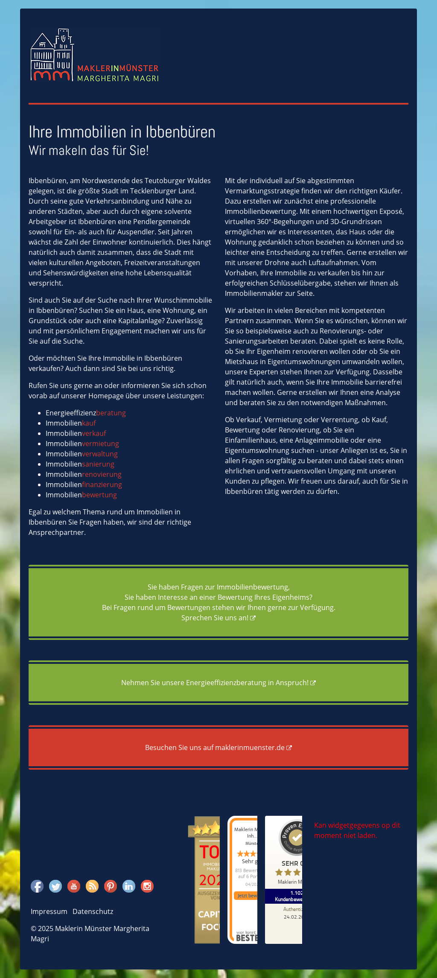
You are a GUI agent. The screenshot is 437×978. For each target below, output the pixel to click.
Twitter (55, 885)
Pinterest (110, 885)
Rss (91, 885)
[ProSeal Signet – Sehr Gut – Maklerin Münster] (297, 854)
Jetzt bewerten (253, 895)
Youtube (73, 885)
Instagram (147, 885)
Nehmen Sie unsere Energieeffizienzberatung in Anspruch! (215, 682)
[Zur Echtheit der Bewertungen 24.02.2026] (297, 913)
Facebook (37, 885)
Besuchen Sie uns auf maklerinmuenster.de (215, 747)
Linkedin (128, 885)
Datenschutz (93, 911)
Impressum (49, 911)
